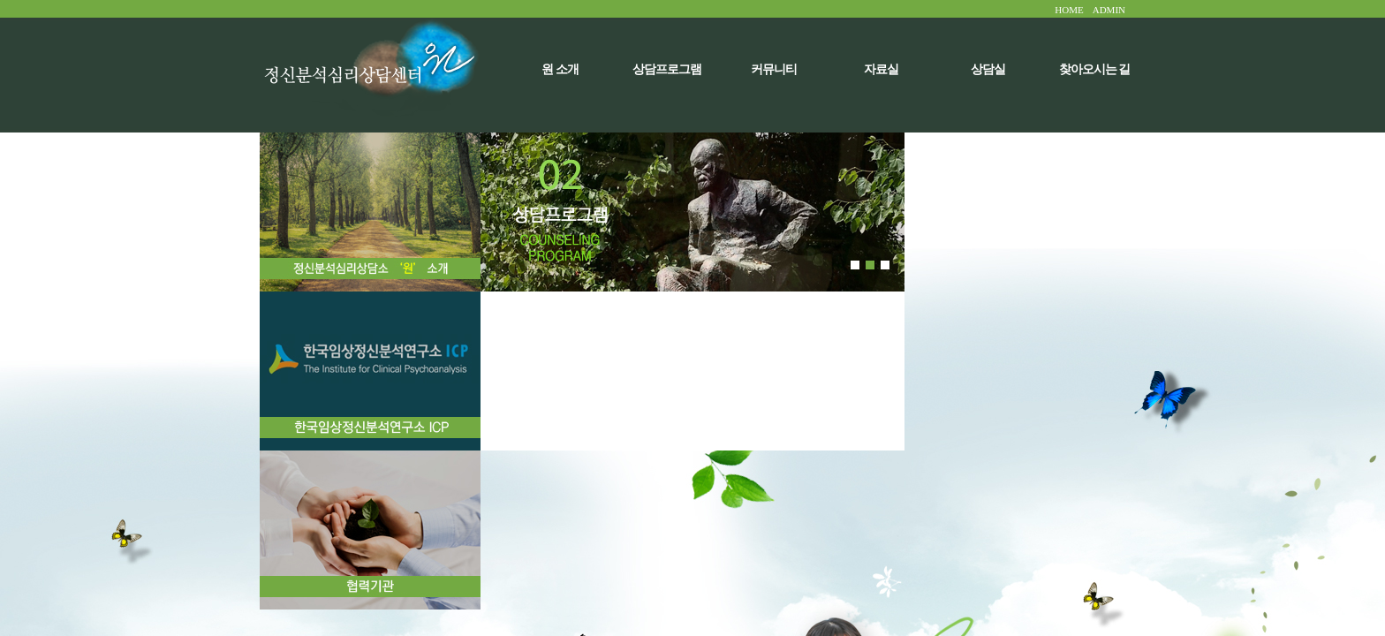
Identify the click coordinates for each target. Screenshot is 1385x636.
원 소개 (560, 69)
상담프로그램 (666, 69)
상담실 (988, 69)
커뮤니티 (774, 69)
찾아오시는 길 (1095, 69)
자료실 (881, 69)
